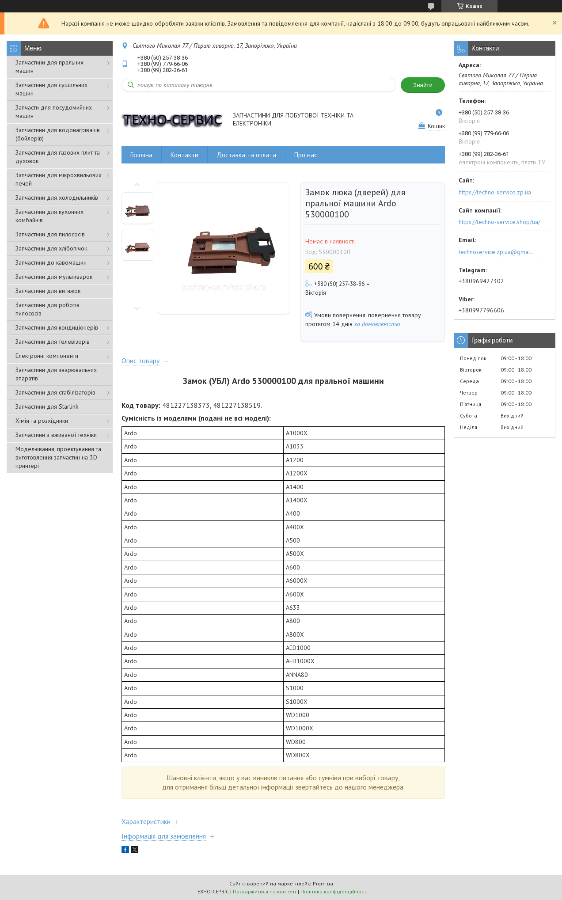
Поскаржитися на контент (264, 891)
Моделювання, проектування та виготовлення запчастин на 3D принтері (58, 457)
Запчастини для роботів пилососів (47, 309)
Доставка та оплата (246, 155)
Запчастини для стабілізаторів (55, 392)
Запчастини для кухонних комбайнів (49, 216)
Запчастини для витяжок (47, 291)
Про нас (305, 155)
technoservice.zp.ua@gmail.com (497, 252)
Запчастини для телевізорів (52, 342)
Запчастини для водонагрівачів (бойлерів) (57, 134)
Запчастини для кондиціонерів (56, 327)
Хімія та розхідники (41, 421)
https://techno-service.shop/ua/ (499, 222)
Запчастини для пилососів (50, 234)
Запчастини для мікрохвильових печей (58, 179)
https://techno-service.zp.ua (495, 192)
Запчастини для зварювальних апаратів (56, 374)
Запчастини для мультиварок (53, 277)
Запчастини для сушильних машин (51, 89)
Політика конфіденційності (334, 891)
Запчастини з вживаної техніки (56, 435)
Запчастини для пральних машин (49, 66)
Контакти (184, 155)
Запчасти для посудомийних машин (53, 111)
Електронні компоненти (46, 356)
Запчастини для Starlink (46, 406)
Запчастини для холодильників (56, 197)
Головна (141, 155)
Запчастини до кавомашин (51, 262)
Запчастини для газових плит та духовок (57, 156)
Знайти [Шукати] (423, 85)
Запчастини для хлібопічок (51, 248)
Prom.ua (323, 883)
